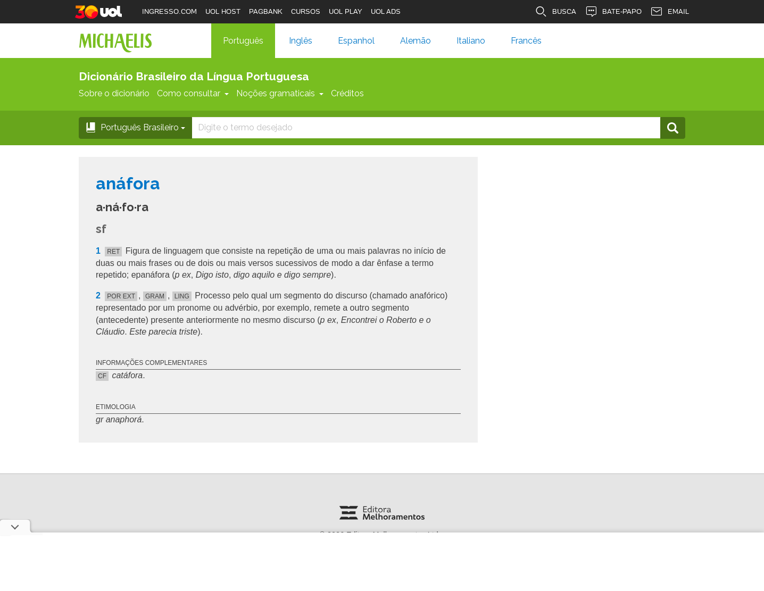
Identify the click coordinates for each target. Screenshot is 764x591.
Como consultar (193, 93)
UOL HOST (222, 11)
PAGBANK (266, 11)
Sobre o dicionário (114, 93)
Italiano (470, 41)
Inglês (300, 41)
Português (243, 41)
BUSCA (555, 11)
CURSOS (305, 11)
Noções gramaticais (279, 93)
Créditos (347, 93)
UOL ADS (386, 11)
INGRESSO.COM (169, 11)
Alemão (415, 41)
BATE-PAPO (613, 11)
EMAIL (669, 11)
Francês (526, 41)
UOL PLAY (345, 11)
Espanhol (356, 41)
